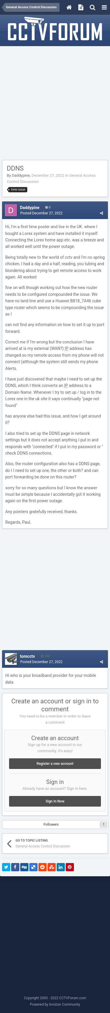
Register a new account (55, 764)
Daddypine (21, 175)
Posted (41, 213)
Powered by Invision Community (55, 1004)
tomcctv (27, 656)
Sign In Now (54, 801)
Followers (51, 824)
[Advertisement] (55, 103)
